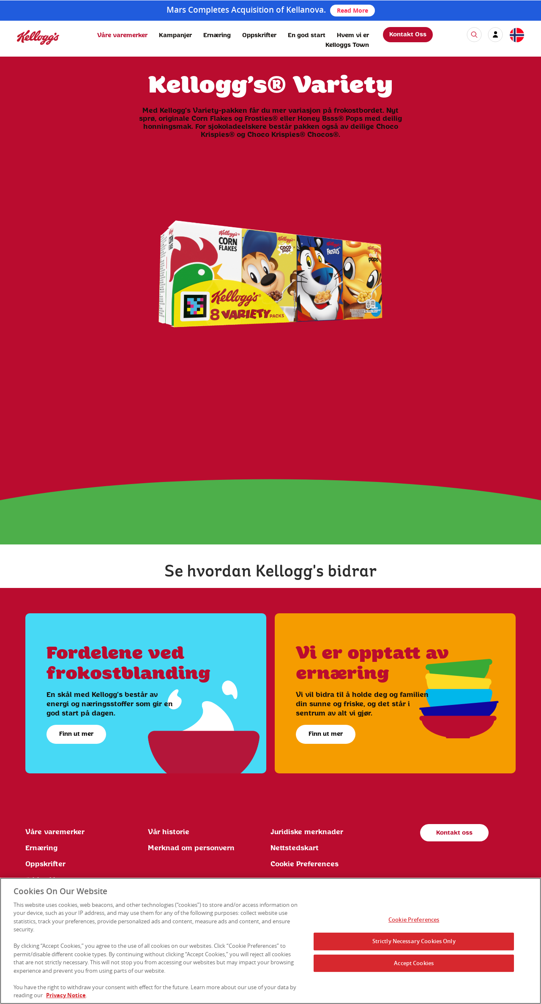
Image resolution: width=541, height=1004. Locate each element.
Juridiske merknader (306, 832)
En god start (306, 35)
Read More (352, 10)
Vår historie (168, 832)
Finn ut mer (76, 734)
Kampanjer (175, 35)
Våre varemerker (122, 35)
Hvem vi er (353, 35)
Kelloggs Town (347, 45)
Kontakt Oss (407, 35)
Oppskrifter (259, 35)
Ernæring (217, 35)
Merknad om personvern (191, 848)
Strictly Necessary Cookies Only (414, 941)
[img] (38, 37)
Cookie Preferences (304, 864)
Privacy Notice (66, 995)
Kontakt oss (454, 833)
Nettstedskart (294, 848)
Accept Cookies (414, 963)
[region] (270, 941)
